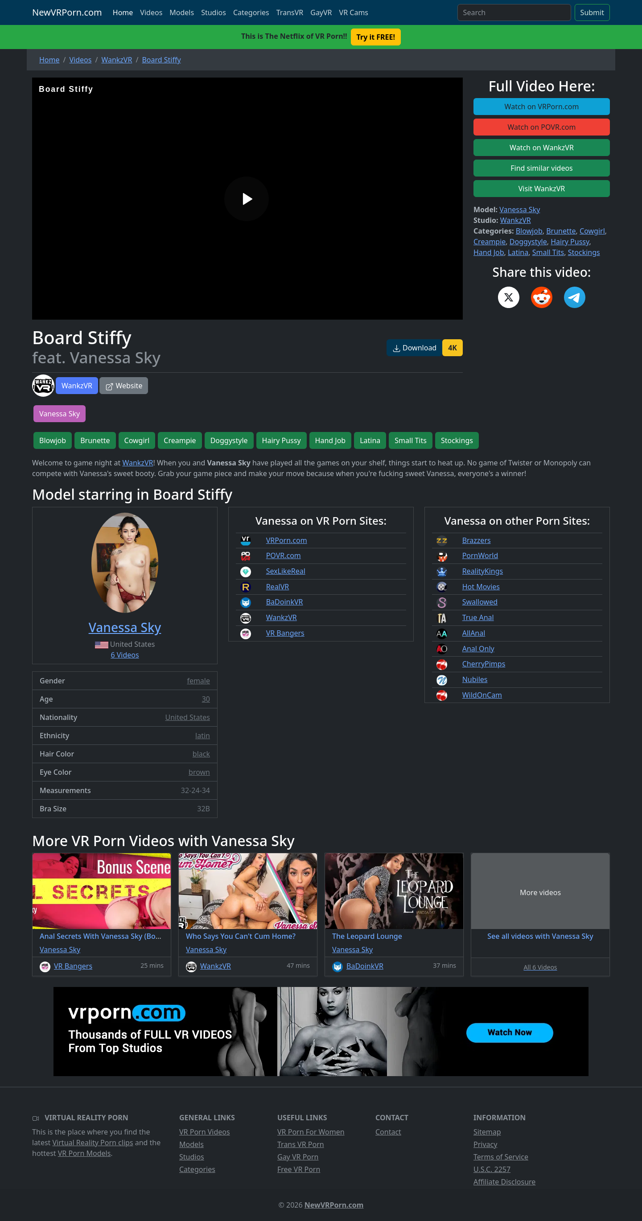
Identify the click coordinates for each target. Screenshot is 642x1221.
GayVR (321, 12)
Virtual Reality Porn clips (93, 1142)
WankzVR (77, 386)
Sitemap (487, 1132)
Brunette (561, 231)
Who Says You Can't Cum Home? (241, 936)
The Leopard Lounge (367, 936)
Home (123, 12)
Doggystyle (528, 242)
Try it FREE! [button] (376, 37)
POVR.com (283, 555)
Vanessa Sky (519, 209)
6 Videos (125, 655)
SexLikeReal (285, 571)
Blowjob (529, 231)
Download (414, 348)
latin (202, 735)
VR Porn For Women (311, 1132)
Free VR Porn (298, 1169)
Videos (151, 12)
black (201, 754)
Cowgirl (592, 231)
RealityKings (482, 571)
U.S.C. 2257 (491, 1169)
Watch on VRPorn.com (542, 106)
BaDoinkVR (284, 602)
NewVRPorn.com (67, 12)
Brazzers (476, 540)
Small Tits (548, 252)
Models (181, 12)
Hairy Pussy (570, 242)
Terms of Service (500, 1157)
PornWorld (480, 555)
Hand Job (488, 252)
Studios (213, 12)
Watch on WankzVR (542, 147)
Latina (518, 252)
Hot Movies (481, 587)
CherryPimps (484, 664)
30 (206, 699)
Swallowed (480, 602)
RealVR (277, 587)
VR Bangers (285, 633)
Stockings (584, 252)
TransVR (289, 12)
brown (199, 772)
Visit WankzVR (542, 188)
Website (123, 386)
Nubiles (475, 679)
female (198, 681)
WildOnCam (482, 695)
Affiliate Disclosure (504, 1182)
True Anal (478, 617)
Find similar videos (541, 168)
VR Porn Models (84, 1153)
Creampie (489, 242)
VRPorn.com (286, 540)
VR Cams (353, 12)
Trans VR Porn (300, 1144)
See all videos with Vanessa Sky (540, 936)
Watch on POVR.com (542, 127)
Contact (388, 1132)
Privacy (485, 1144)
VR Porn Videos (204, 1132)
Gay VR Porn (298, 1157)
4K (452, 348)
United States (187, 717)
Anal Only (478, 649)
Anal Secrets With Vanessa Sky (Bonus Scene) (116, 936)
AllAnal (474, 633)
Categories (251, 12)
